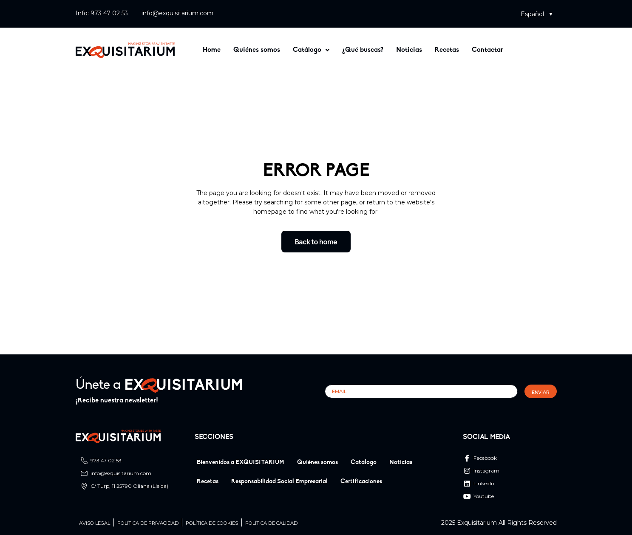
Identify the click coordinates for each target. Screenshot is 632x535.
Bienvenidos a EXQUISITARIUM (240, 462)
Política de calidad (271, 523)
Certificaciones (361, 481)
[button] (536, 13)
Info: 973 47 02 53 (102, 13)
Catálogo (311, 50)
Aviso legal (94, 523)
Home (212, 50)
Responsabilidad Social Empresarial (279, 481)
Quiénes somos (256, 50)
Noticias (409, 50)
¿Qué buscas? (362, 50)
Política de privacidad (148, 523)
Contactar (487, 50)
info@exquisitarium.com (177, 13)
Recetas (447, 50)
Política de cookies (212, 523)
